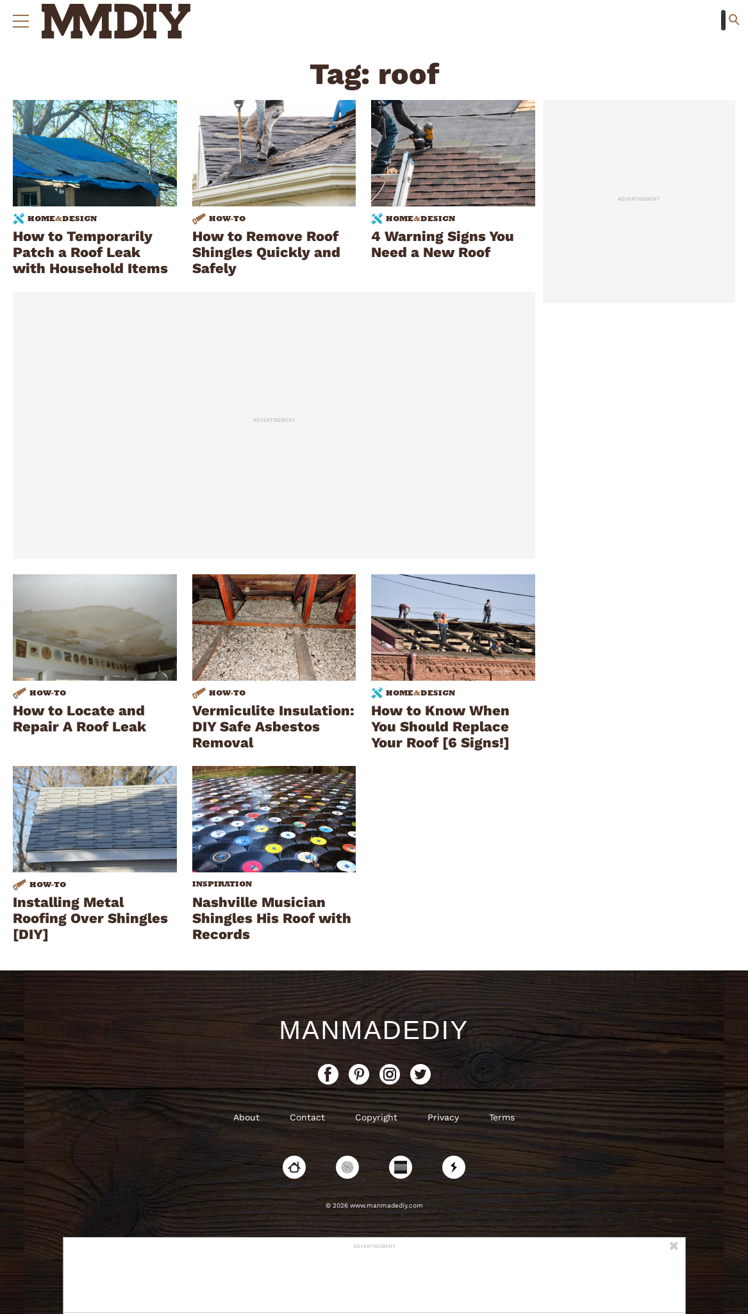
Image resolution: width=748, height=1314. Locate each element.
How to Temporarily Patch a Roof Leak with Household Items (90, 252)
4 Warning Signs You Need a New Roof (442, 244)
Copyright (376, 1117)
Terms (502, 1117)
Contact (307, 1117)
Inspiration (222, 883)
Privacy (443, 1117)
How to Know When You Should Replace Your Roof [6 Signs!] (440, 727)
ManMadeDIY (374, 1030)
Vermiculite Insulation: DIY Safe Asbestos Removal (273, 727)
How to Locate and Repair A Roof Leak (79, 719)
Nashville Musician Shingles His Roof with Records (271, 918)
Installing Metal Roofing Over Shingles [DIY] (90, 918)
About (246, 1117)
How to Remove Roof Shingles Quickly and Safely (266, 252)
